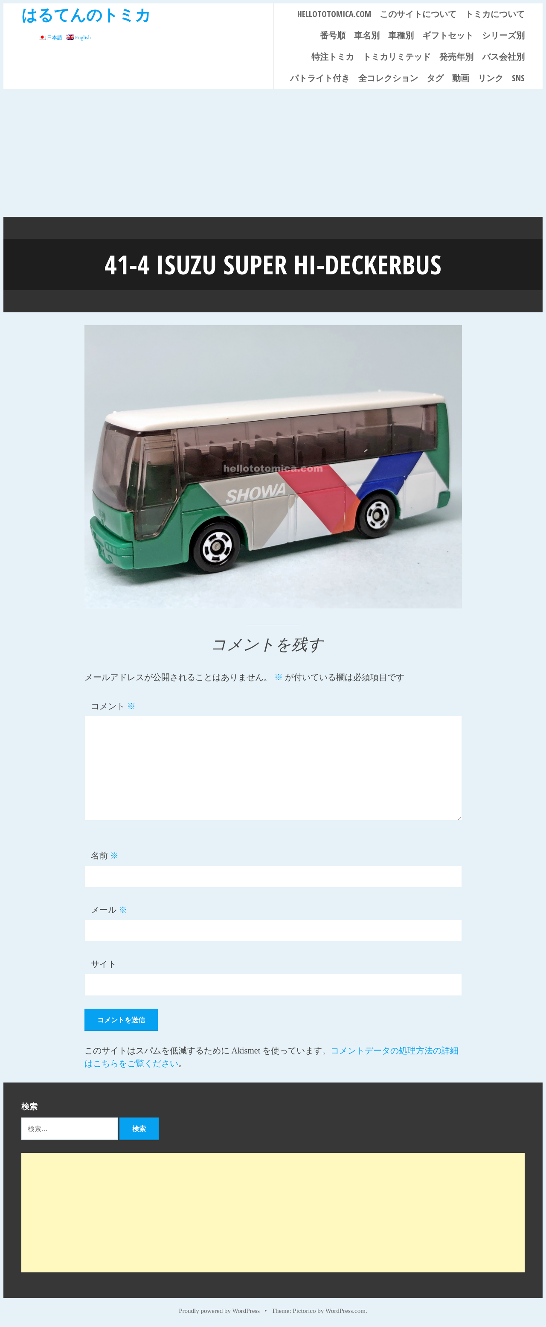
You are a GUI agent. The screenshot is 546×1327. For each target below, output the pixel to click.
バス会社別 (503, 56)
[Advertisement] (273, 152)
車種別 (401, 35)
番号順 (333, 35)
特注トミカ (332, 56)
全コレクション (388, 78)
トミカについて (495, 14)
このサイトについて (418, 14)
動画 (460, 78)
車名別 (367, 35)
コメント (113, 706)
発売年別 (456, 56)
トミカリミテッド (397, 56)
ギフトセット (447, 35)
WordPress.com (345, 1310)
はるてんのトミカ (86, 14)
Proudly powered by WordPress (219, 1310)
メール (109, 909)
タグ (435, 78)
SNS (518, 78)
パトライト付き (320, 78)
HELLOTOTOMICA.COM (334, 14)
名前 (105, 855)
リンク (490, 78)
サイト (103, 964)
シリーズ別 (503, 35)
